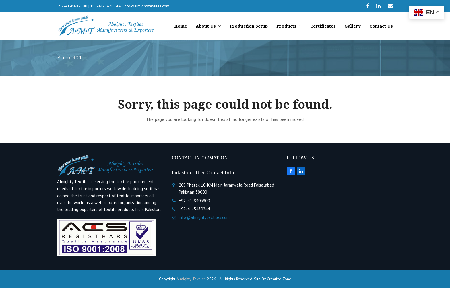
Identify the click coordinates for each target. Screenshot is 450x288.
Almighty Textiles (191, 278)
